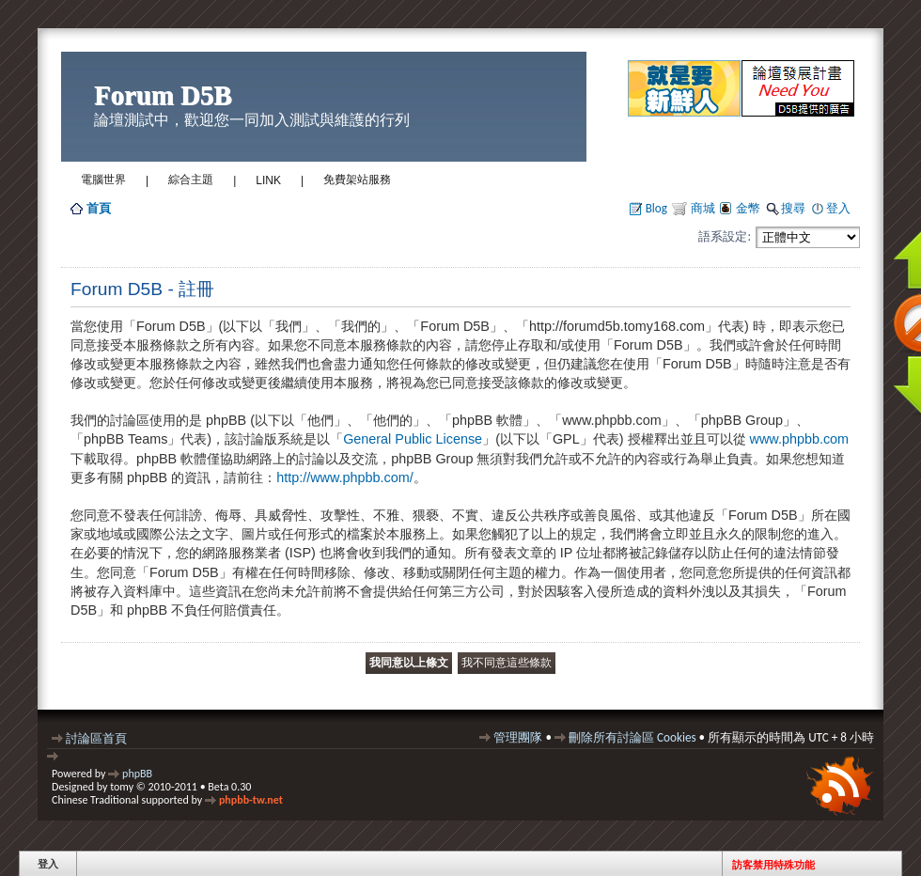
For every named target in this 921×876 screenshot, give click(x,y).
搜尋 (793, 208)
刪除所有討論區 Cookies (632, 737)
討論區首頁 (96, 738)
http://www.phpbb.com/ (345, 477)
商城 (701, 208)
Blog (656, 208)
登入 (838, 208)
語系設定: (724, 236)
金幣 (748, 208)
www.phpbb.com (800, 438)
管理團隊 (517, 737)
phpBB (137, 773)
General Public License (412, 438)
